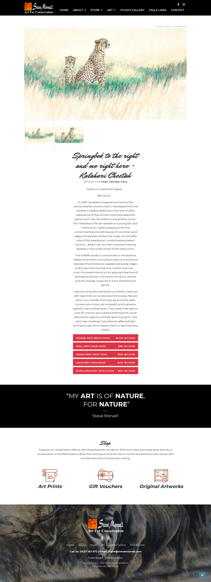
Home (159, 26)
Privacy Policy (94, 557)
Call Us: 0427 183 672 (83, 551)
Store (168, 26)
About (82, 544)
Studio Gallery (117, 544)
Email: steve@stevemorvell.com (120, 551)
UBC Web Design (110, 566)
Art (103, 544)
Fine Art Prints (180, 26)
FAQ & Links (137, 544)
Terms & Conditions (114, 557)
